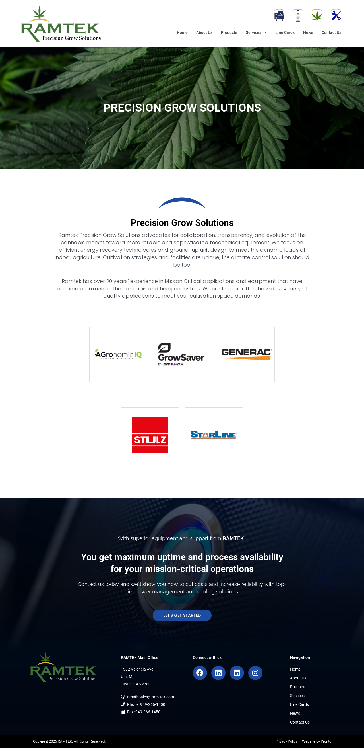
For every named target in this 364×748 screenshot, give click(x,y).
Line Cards (285, 32)
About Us (204, 32)
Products (229, 32)
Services (256, 32)
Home (182, 32)
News (308, 32)
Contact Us (331, 32)
